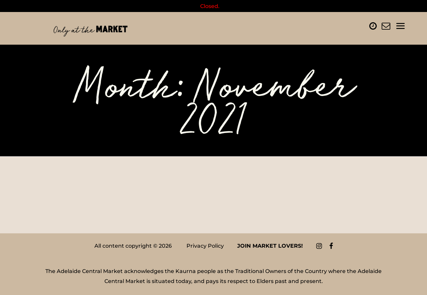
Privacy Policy (205, 246)
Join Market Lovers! (270, 246)
